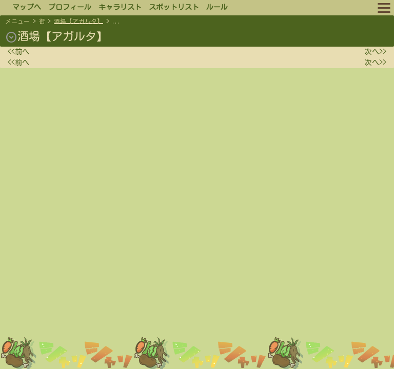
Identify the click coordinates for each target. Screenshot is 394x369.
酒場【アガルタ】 (78, 21)
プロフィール (69, 7)
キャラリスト (120, 7)
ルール (217, 7)
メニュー (17, 21)
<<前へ (18, 51)
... (116, 21)
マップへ (26, 7)
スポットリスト (174, 7)
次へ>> (375, 51)
